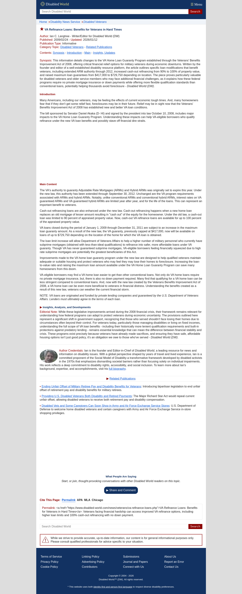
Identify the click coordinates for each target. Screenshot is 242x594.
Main (87, 52)
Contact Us (171, 566)
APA (80, 500)
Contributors (89, 566)
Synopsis (58, 52)
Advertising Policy (93, 561)
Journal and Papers (135, 561)
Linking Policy (90, 556)
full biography (117, 368)
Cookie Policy (49, 566)
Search (195, 11)
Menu (196, 4)
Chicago (97, 500)
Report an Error (174, 561)
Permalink (68, 500)
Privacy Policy (50, 561)
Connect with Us (133, 566)
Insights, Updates (104, 52)
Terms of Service (51, 556)
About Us (170, 556)
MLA (87, 500)
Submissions (131, 556)
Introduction (74, 52)
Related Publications (99, 47)
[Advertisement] (121, 153)
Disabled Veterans (72, 47)
